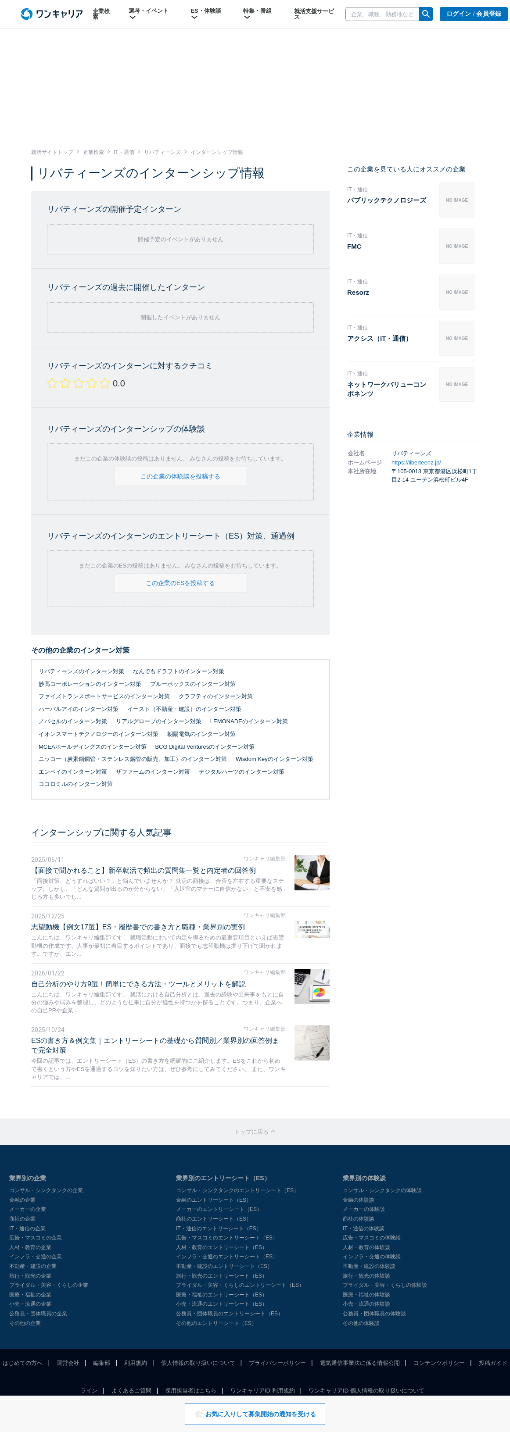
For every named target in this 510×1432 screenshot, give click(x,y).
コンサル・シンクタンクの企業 (46, 1190)
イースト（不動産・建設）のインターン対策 (184, 709)
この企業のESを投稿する (180, 582)
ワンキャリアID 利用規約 (262, 1390)
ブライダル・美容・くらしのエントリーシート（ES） (240, 1285)
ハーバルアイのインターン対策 (79, 709)
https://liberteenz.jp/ (416, 462)
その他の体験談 (361, 1323)
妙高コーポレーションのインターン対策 (90, 684)
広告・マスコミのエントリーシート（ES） (227, 1238)
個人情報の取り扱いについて (198, 1363)
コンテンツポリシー (439, 1363)
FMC (354, 246)
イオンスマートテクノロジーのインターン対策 (98, 734)
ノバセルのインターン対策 (73, 721)
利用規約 (135, 1363)
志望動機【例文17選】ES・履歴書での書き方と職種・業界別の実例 (138, 927)
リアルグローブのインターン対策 (158, 721)
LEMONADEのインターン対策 (249, 721)
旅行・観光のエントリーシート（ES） (221, 1276)
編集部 (101, 1363)
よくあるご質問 (131, 1390)
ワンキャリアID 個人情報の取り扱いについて (366, 1390)
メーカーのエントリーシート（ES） (219, 1209)
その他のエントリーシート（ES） (216, 1323)
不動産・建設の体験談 (369, 1266)
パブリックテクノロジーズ (386, 200)
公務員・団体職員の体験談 (374, 1314)
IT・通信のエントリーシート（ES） (219, 1228)
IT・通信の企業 (27, 1228)
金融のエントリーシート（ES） (213, 1200)
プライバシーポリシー (277, 1363)
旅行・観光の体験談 (366, 1276)
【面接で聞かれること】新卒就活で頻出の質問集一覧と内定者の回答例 (143, 870)
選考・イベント (149, 14)
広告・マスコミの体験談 (372, 1238)
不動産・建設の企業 (33, 1266)
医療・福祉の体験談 (366, 1295)
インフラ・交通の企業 (35, 1256)
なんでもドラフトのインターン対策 (178, 671)
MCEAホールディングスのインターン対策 (93, 746)
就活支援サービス (314, 14)
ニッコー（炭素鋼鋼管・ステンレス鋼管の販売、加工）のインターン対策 (133, 759)
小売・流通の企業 (30, 1304)
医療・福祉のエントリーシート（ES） (221, 1295)
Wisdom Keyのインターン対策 (274, 759)
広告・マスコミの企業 (35, 1238)
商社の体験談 (358, 1219)
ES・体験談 (205, 14)
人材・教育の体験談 (366, 1247)
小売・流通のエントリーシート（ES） (221, 1304)
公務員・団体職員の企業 (38, 1314)
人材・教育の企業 (30, 1247)
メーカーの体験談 (364, 1209)
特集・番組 (257, 14)
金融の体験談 (358, 1200)
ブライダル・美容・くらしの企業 (48, 1285)
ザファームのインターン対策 (153, 771)
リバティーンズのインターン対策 (81, 671)
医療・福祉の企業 (30, 1295)
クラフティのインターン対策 (216, 696)
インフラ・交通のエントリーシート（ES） (227, 1256)
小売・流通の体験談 (366, 1304)
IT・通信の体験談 (363, 1228)
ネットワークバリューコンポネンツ (386, 389)
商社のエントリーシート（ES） (213, 1219)
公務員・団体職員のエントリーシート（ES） (229, 1314)
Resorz (358, 292)
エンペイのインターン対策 (73, 771)
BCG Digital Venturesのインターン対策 (205, 746)
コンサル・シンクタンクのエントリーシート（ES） (237, 1190)
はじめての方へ (23, 1363)
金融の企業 (22, 1200)
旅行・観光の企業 (30, 1276)
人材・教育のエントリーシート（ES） (221, 1247)
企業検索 (101, 14)
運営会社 (68, 1363)
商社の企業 (22, 1219)
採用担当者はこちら (190, 1390)
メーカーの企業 (27, 1209)
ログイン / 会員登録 (474, 14)
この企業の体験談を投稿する (180, 476)
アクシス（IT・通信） (379, 338)
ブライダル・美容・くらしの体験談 (385, 1285)
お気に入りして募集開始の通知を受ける (255, 1414)
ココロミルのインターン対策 (76, 784)
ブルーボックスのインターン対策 (193, 684)
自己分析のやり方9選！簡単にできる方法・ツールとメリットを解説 (138, 984)
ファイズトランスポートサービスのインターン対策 (104, 696)
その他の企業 (25, 1323)
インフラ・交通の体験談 (372, 1256)
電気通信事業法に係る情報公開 (360, 1363)
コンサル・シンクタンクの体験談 (382, 1190)
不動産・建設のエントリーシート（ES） (224, 1266)
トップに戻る (255, 1131)
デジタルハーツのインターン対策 (241, 771)
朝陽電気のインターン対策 (201, 734)
